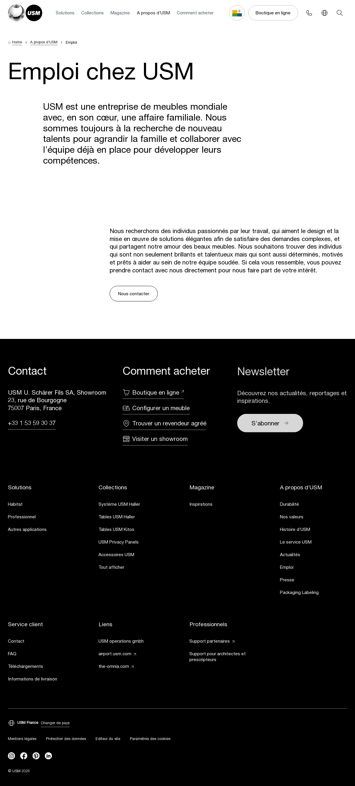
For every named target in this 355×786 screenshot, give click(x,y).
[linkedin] (48, 756)
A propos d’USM (153, 12)
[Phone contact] (309, 13)
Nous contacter (133, 293)
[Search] (339, 13)
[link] (41, 505)
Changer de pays (55, 723)
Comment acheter (195, 12)
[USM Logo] (25, 12)
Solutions (65, 12)
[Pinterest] (36, 756)
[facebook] (23, 756)
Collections (92, 12)
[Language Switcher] (324, 13)
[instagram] (11, 756)
